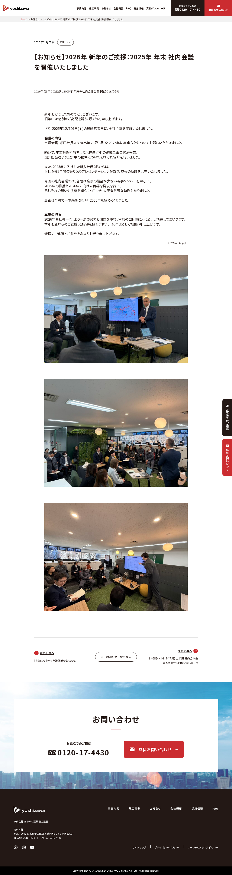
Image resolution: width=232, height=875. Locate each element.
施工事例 (134, 808)
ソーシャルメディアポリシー (202, 847)
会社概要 (176, 808)
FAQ (215, 808)
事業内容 (113, 808)
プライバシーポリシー (167, 847)
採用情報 (197, 808)
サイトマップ (139, 847)
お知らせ (35, 19)
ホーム (23, 19)
